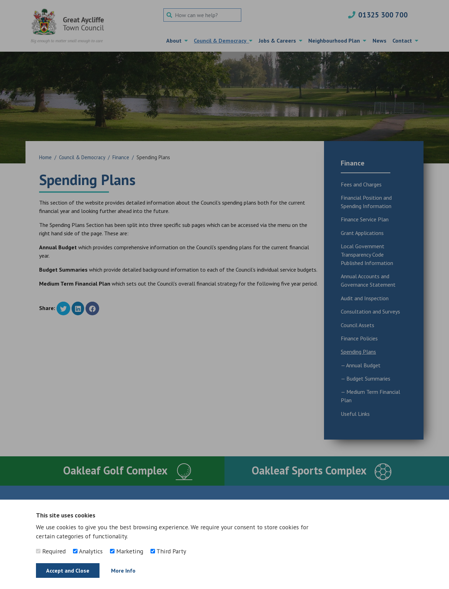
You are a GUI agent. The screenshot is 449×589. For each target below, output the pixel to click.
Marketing (126, 551)
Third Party (168, 551)
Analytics (88, 551)
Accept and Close (67, 570)
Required (51, 551)
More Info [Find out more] (123, 570)
